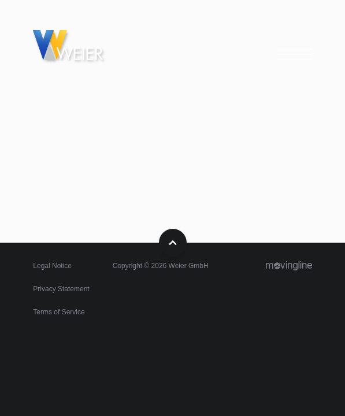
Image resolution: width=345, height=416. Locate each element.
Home (79, 49)
